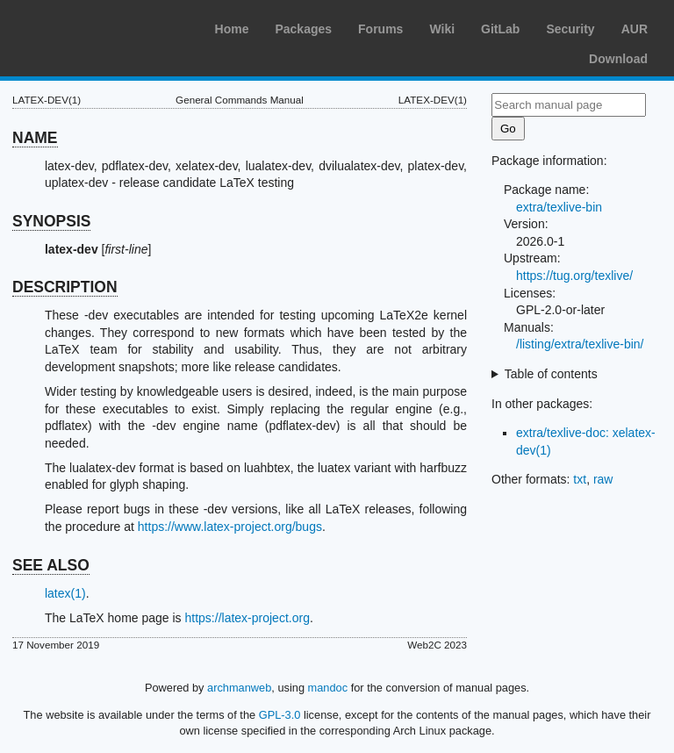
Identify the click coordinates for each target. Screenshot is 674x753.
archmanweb (239, 687)
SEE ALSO (51, 565)
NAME (35, 138)
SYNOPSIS (51, 221)
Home (232, 29)
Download (618, 59)
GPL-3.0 (280, 714)
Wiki (442, 29)
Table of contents (551, 374)
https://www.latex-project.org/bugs (230, 527)
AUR (634, 29)
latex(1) (65, 593)
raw (603, 479)
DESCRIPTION (65, 287)
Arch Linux (96, 26)
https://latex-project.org (247, 618)
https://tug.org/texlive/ (574, 276)
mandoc (328, 687)
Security (570, 29)
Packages (303, 29)
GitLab (500, 29)
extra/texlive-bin (559, 207)
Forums (380, 29)
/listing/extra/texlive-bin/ (580, 344)
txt (579, 479)
